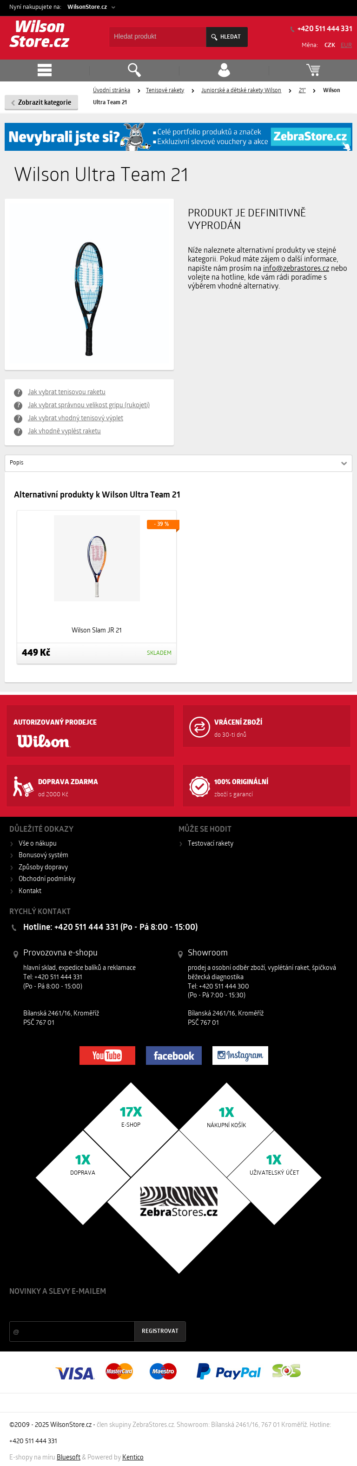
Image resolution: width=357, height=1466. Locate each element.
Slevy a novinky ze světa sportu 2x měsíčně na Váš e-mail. (88, 1309)
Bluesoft (68, 1457)
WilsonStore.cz (87, 7)
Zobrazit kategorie (44, 103)
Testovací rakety (210, 844)
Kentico (133, 1457)
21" (302, 91)
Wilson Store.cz (39, 35)
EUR (346, 45)
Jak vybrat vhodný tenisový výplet (75, 418)
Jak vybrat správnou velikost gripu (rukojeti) (89, 405)
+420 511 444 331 (324, 29)
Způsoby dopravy (43, 867)
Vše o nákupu (38, 844)
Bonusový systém (43, 855)
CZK (329, 45)
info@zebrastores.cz (296, 269)
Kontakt (30, 891)
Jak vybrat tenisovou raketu (67, 392)
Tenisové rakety (165, 91)
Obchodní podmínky (47, 879)
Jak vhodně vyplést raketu (64, 431)
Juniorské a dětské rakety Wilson (241, 91)
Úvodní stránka (111, 91)
